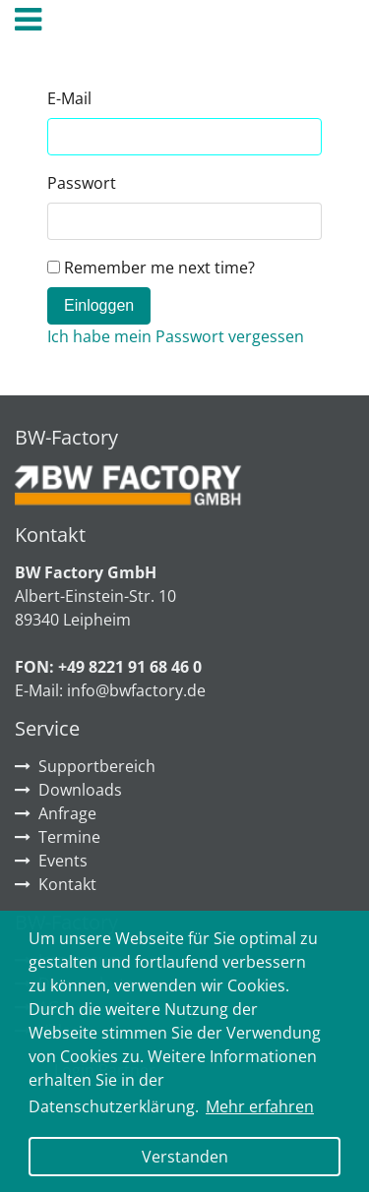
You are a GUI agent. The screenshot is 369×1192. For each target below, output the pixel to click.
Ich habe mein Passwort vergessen (175, 336)
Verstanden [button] (185, 1156)
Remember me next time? (151, 267)
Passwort (81, 183)
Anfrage (67, 813)
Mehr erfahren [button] (260, 1106)
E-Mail (69, 98)
